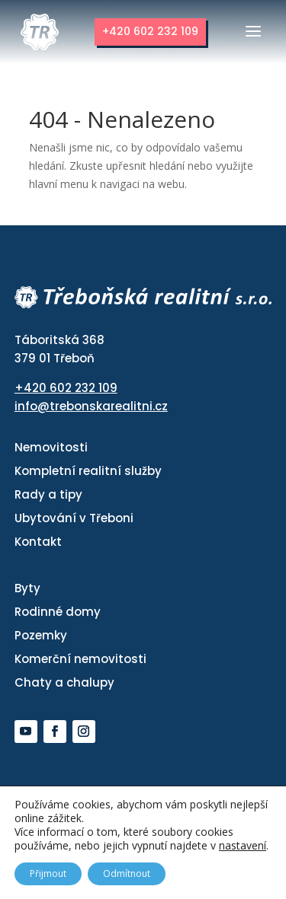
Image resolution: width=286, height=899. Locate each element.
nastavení (242, 846)
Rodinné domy (57, 612)
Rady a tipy (48, 494)
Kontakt (38, 542)
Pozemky (40, 635)
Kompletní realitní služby (88, 471)
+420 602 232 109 (150, 31)
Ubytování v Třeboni (73, 518)
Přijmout (48, 873)
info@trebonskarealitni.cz (91, 406)
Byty (27, 588)
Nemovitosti (51, 447)
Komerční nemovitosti (80, 659)
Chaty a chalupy (64, 682)
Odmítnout (126, 873)
